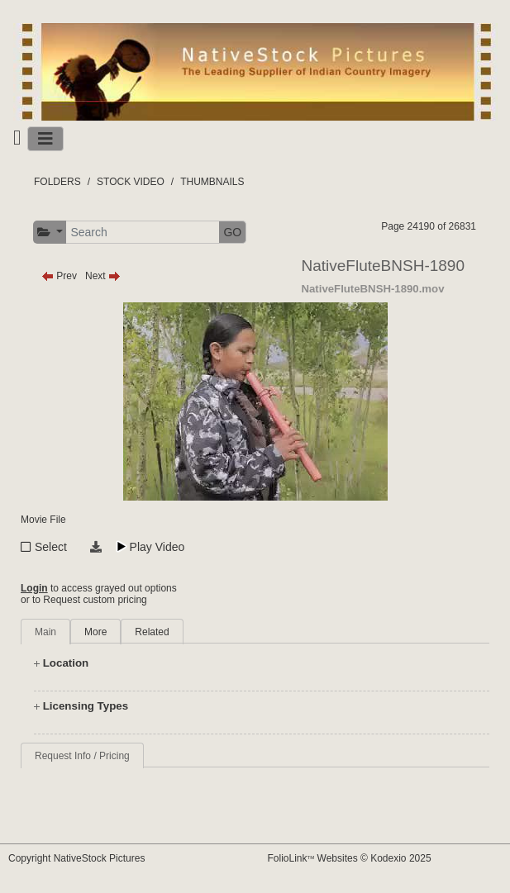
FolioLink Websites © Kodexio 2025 (349, 858)
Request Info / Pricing (82, 756)
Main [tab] (45, 632)
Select (51, 546)
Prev (59, 276)
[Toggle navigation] (45, 138)
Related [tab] (152, 632)
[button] (50, 232)
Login (34, 588)
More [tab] (95, 632)
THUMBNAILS (212, 182)
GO (232, 232)
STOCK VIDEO (130, 182)
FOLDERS (57, 182)
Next (103, 276)
